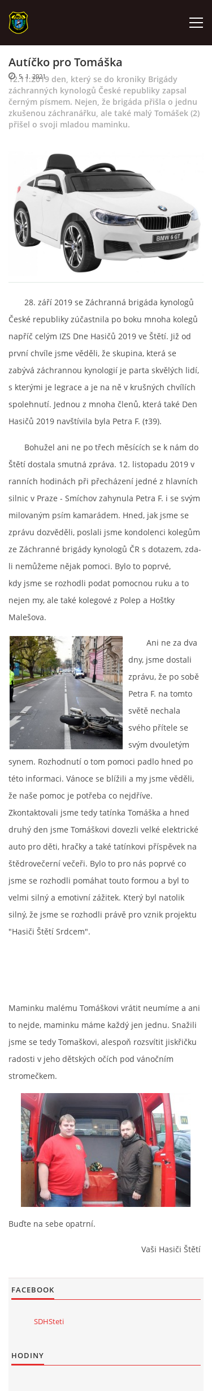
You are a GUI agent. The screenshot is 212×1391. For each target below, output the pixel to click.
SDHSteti (49, 1321)
